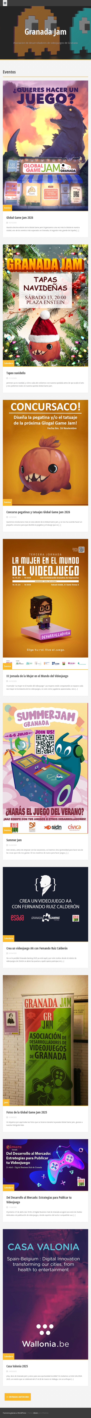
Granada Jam (45, 31)
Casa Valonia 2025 (17, 1366)
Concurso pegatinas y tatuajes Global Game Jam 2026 (38, 512)
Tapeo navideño (15, 373)
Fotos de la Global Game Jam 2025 (26, 1112)
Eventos (7, 207)
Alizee (35, 1413)
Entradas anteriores (19, 1396)
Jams (6, 1102)
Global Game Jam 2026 (19, 217)
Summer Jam (14, 840)
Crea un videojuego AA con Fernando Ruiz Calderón (37, 948)
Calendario (8, 363)
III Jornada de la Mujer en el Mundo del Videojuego (37, 676)
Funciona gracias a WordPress (14, 1413)
